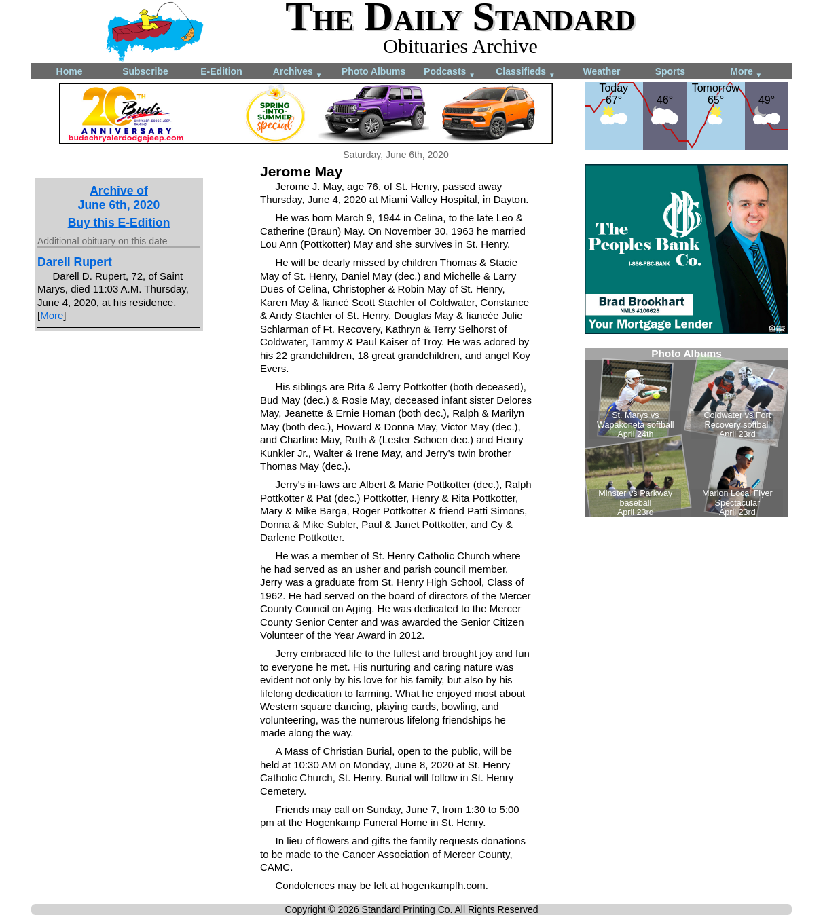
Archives (298, 72)
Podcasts (449, 72)
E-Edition (221, 71)
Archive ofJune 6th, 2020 (119, 198)
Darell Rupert (74, 262)
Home (69, 71)
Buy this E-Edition (119, 222)
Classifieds (525, 72)
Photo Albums (373, 71)
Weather (602, 71)
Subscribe (145, 71)
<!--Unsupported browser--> (686, 432)
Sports (670, 71)
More (746, 72)
